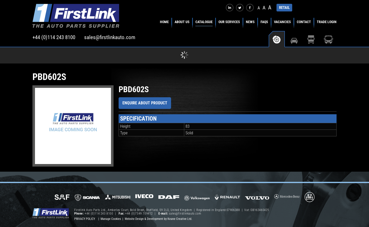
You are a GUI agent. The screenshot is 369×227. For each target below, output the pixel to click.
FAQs (264, 22)
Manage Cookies (111, 219)
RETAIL (284, 7)
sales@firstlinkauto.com (109, 37)
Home (164, 22)
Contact (304, 22)
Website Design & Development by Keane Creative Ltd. (158, 219)
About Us (182, 22)
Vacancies (282, 22)
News (250, 22)
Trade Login (327, 22)
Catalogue (204, 22)
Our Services (229, 22)
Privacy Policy (84, 219)
